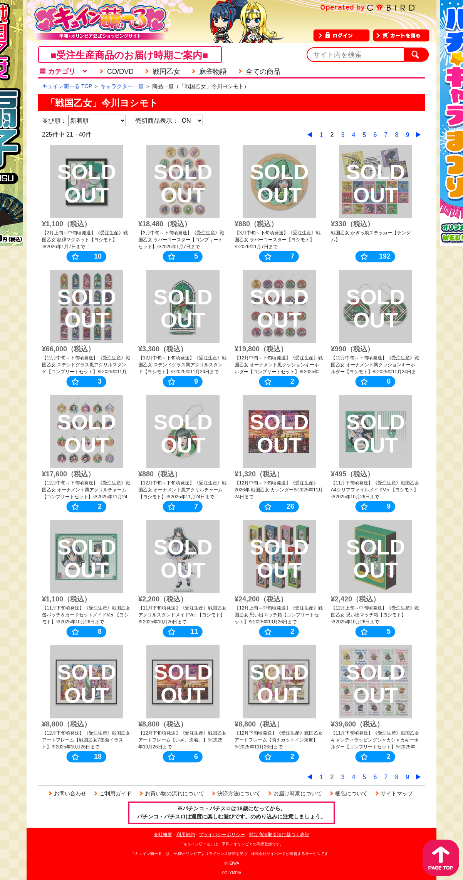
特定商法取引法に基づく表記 (279, 834)
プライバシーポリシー (222, 834)
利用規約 (185, 834)
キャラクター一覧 (122, 86)
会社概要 (163, 834)
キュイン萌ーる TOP (67, 86)
